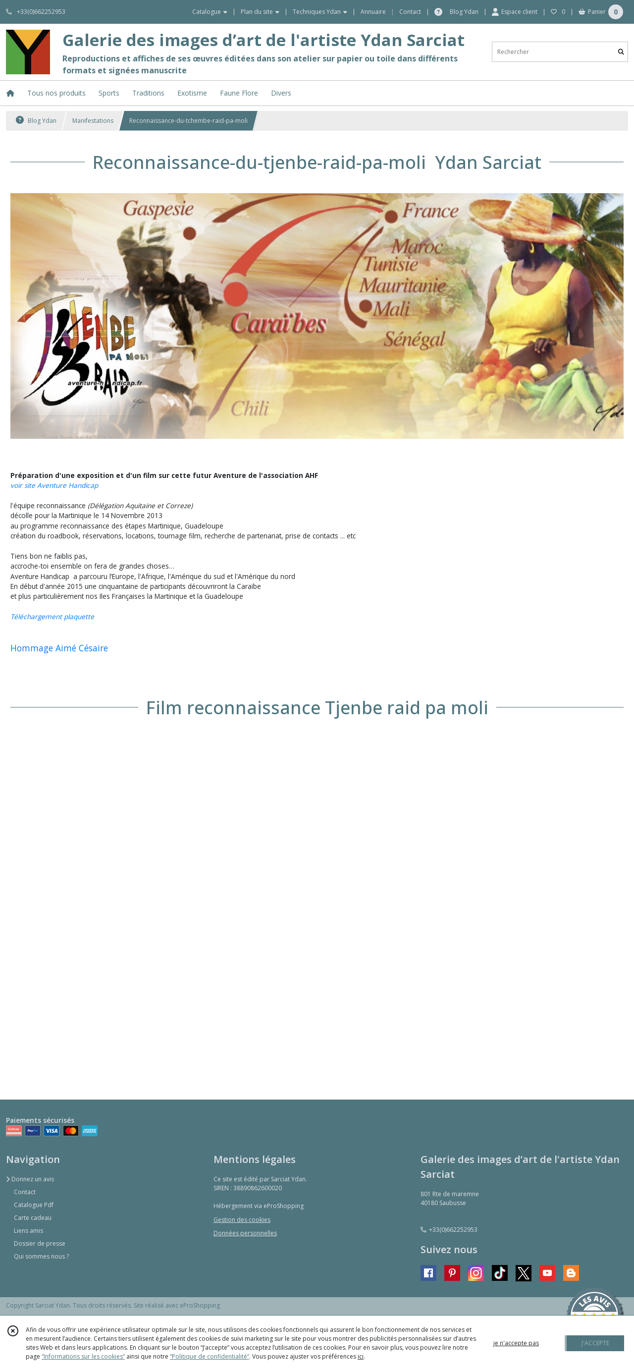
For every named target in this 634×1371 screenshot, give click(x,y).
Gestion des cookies (241, 1219)
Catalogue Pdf (33, 1205)
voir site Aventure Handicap (54, 485)
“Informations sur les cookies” (83, 1356)
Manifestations (92, 120)
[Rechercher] (621, 51)
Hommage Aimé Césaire (59, 648)
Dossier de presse (39, 1243)
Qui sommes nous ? (41, 1256)
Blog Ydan (36, 120)
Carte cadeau (33, 1217)
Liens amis (28, 1230)
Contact (410, 11)
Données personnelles (245, 1233)
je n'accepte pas (516, 1343)
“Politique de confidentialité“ (209, 1356)
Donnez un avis (30, 1179)
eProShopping (200, 1305)
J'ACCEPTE (595, 1343)
